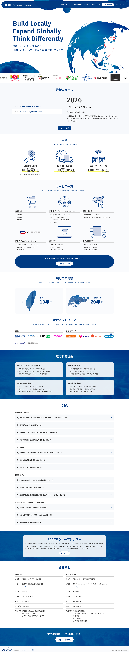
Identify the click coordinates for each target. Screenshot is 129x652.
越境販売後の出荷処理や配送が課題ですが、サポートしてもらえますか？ (42, 494)
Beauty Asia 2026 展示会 (30, 106)
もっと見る (64, 128)
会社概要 (87, 5)
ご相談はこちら (64, 263)
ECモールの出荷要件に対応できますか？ (31, 487)
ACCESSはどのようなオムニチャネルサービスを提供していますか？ (40, 452)
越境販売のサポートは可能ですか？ (29, 425)
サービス (69, 5)
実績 (62, 5)
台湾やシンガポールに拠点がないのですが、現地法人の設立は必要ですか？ (42, 417)
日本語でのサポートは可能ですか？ (29, 522)
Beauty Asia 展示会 (79, 107)
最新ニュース (95, 5)
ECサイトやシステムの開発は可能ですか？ (32, 507)
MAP (25, 586)
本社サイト (64, 553)
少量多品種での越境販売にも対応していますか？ (34, 439)
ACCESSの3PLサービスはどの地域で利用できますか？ (36, 480)
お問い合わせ (108, 5)
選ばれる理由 (77, 5)
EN (120, 5)
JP (117, 5)
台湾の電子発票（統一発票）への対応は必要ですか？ (35, 515)
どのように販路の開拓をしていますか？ (31, 460)
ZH (123, 5)
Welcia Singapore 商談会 (31, 111)
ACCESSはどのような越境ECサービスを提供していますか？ (37, 432)
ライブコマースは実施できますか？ (29, 467)
